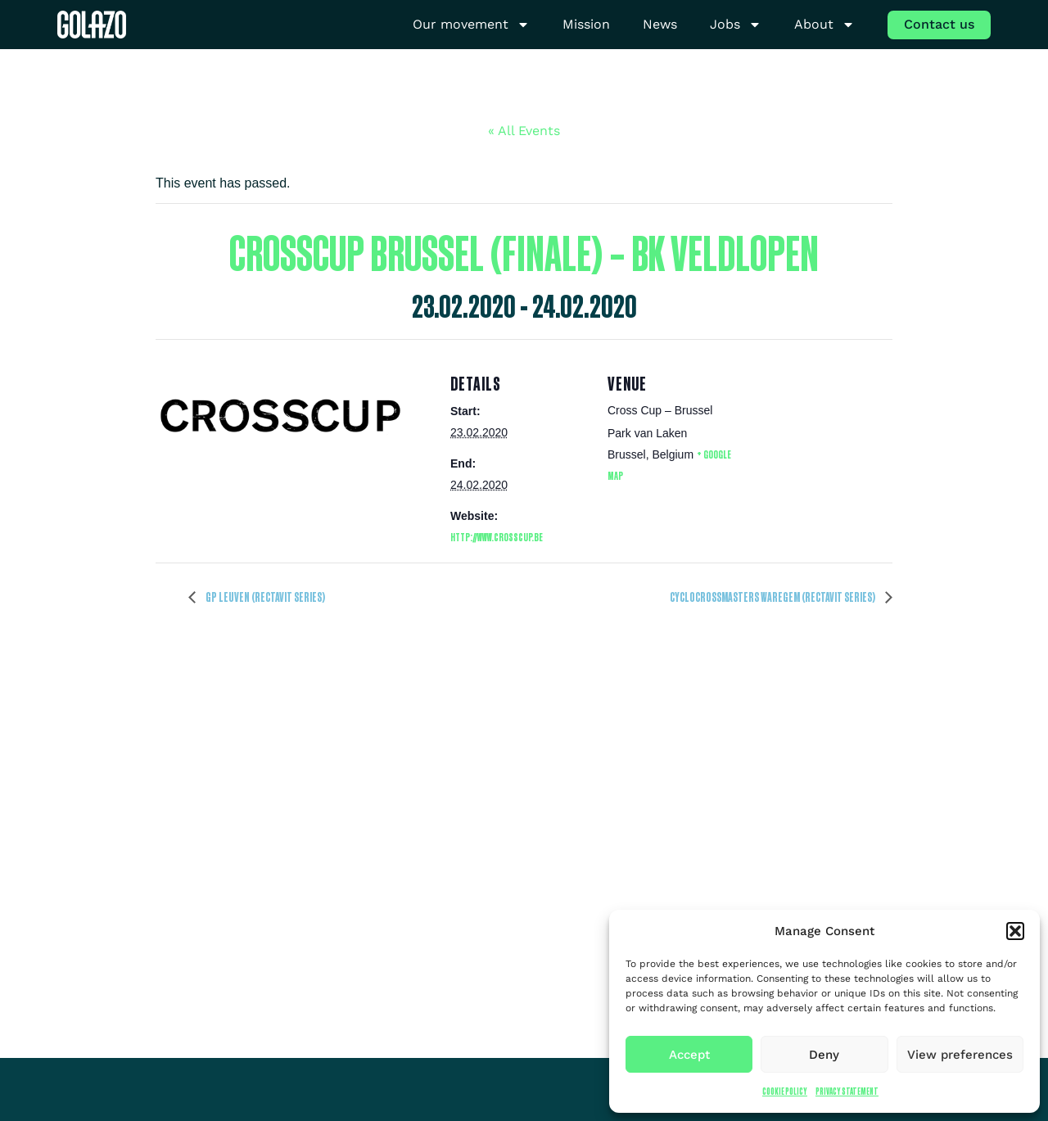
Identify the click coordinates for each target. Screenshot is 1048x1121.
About (824, 25)
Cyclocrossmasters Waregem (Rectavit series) (773, 597)
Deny (824, 1054)
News (660, 24)
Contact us (939, 24)
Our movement (471, 25)
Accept (689, 1054)
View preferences (960, 1054)
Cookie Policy (784, 1091)
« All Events (524, 130)
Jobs (735, 25)
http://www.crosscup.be (496, 537)
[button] (1015, 931)
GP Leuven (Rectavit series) (264, 597)
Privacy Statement (847, 1091)
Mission (586, 24)
